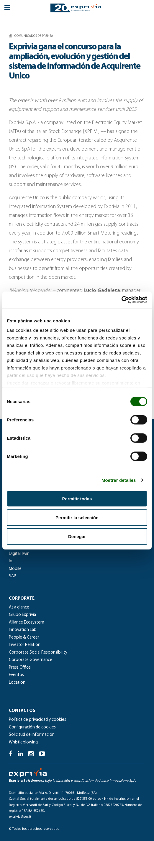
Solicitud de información (32, 735)
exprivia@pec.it (20, 817)
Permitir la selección (77, 517)
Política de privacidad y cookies (37, 720)
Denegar (77, 536)
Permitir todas (77, 498)
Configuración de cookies (32, 727)
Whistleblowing (23, 742)
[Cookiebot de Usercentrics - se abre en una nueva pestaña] (121, 300)
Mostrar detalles (118, 480)
